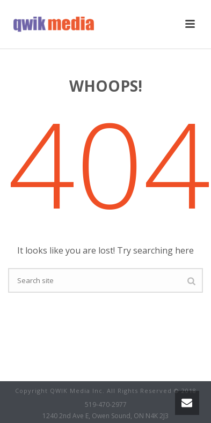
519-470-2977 (106, 404)
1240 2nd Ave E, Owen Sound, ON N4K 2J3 (105, 416)
